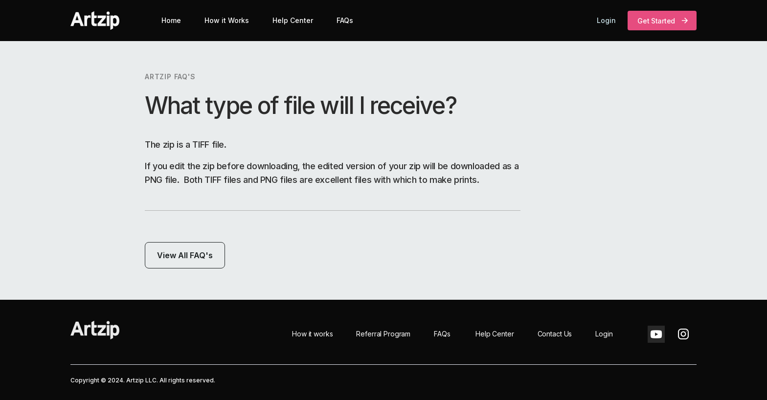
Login (606, 20)
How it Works (226, 20)
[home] (94, 20)
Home (171, 20)
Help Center (292, 20)
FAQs (345, 20)
